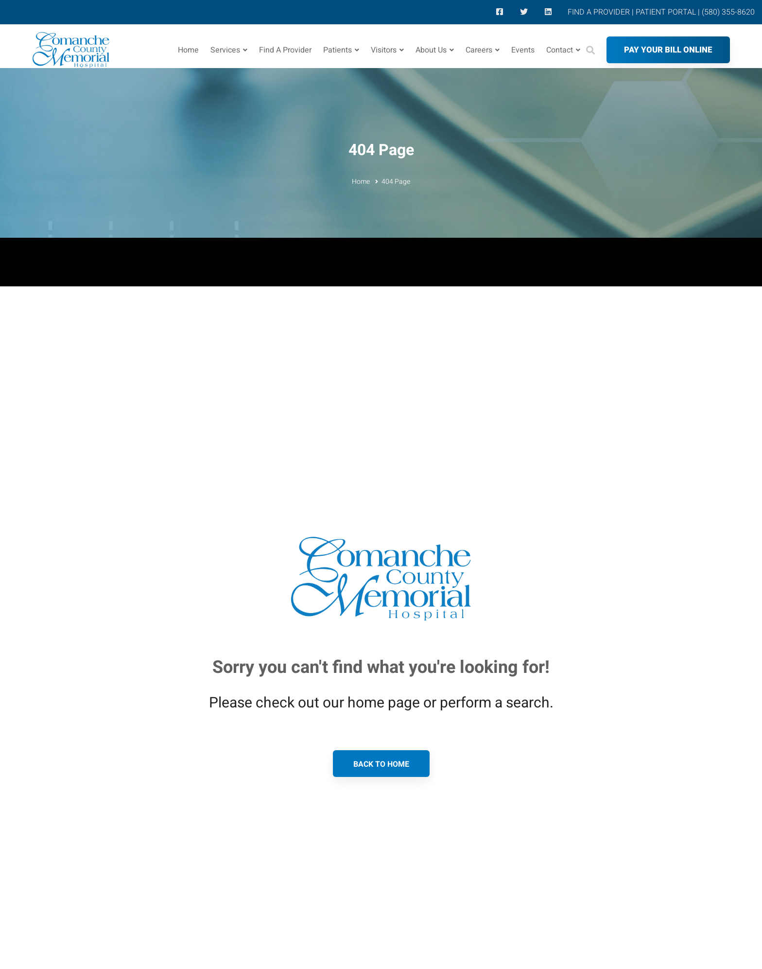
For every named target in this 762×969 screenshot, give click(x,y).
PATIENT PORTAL (666, 12)
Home (361, 181)
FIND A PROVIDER (599, 12)
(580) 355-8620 (728, 12)
